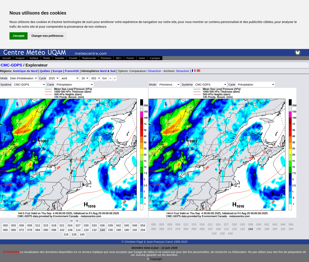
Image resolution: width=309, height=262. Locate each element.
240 (82, 234)
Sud (112, 71)
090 (45, 230)
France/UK (72, 71)
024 (70, 225)
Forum (130, 58)
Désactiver (154, 71)
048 (134, 225)
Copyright (156, 259)
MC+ (119, 58)
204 (142, 230)
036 (102, 225)
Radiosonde (89, 58)
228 (74, 234)
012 (37, 225)
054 (142, 225)
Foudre (73, 58)
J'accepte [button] (18, 35)
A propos (155, 58)
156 (110, 230)
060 (5, 230)
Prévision (106, 58)
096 (53, 230)
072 (21, 230)
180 (126, 230)
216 (66, 234)
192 (134, 230)
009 (29, 225)
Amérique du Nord (25, 71)
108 (70, 230)
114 (78, 230)
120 (86, 230)
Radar (46, 58)
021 (62, 225)
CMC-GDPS (11, 65)
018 (53, 225)
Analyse (20, 58)
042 (118, 225)
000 (5, 225)
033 (94, 225)
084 (37, 230)
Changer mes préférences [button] (47, 35)
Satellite (59, 58)
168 (118, 230)
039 (110, 225)
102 (62, 230)
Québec (45, 71)
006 (21, 225)
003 (13, 225)
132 (94, 230)
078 (29, 230)
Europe (57, 71)
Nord (103, 71)
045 (126, 225)
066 (13, 230)
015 (45, 225)
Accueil (6, 58)
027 (78, 225)
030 (86, 225)
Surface (34, 58)
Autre (142, 58)
